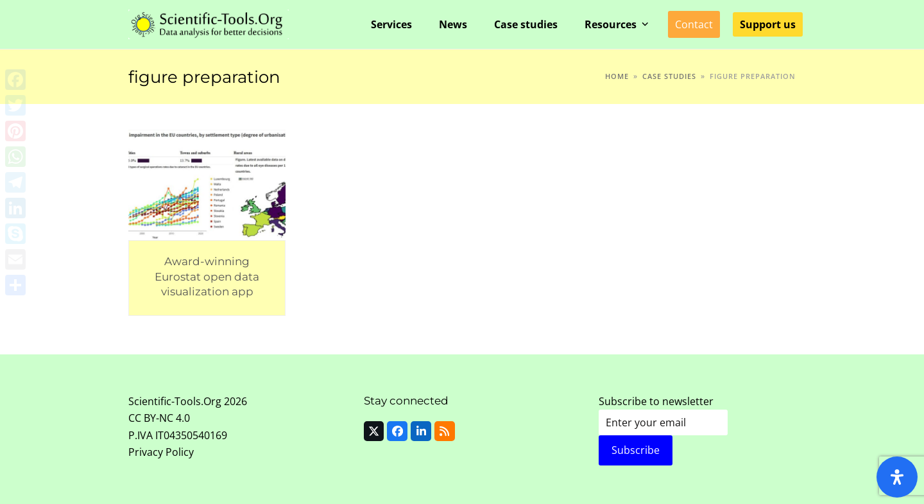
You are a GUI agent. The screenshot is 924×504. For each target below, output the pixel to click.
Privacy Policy (161, 452)
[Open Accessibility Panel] (897, 477)
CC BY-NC (150, 418)
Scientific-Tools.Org (174, 401)
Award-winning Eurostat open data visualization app (207, 276)
